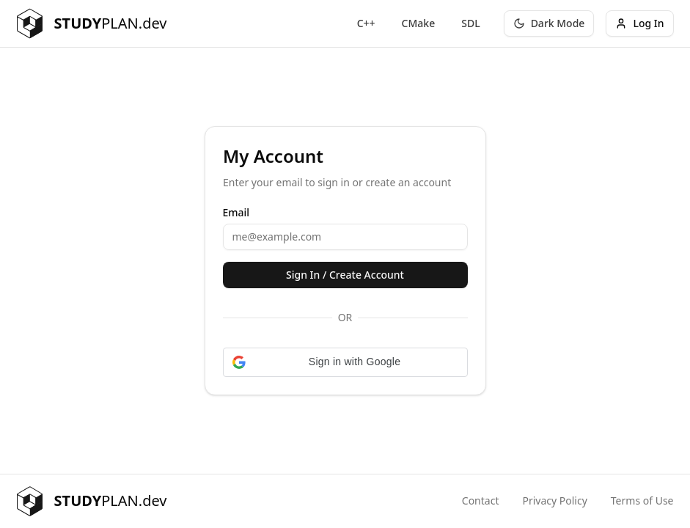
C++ (366, 23)
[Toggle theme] (549, 23)
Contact (480, 500)
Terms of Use (642, 500)
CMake (419, 23)
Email (236, 213)
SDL (470, 23)
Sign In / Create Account (345, 275)
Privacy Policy (554, 500)
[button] (345, 362)
